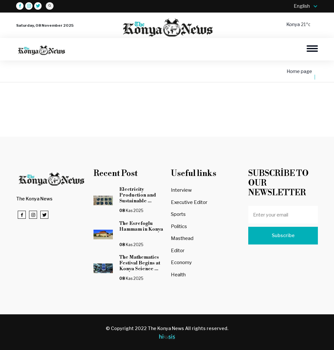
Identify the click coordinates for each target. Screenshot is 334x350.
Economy (181, 262)
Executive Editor (189, 202)
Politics (179, 226)
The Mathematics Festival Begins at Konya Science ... (139, 263)
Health (178, 275)
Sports (178, 214)
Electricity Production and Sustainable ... (137, 195)
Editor (177, 250)
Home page (299, 71)
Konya (293, 24)
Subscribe (283, 235)
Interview (181, 190)
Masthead (182, 238)
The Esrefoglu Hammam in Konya (141, 229)
